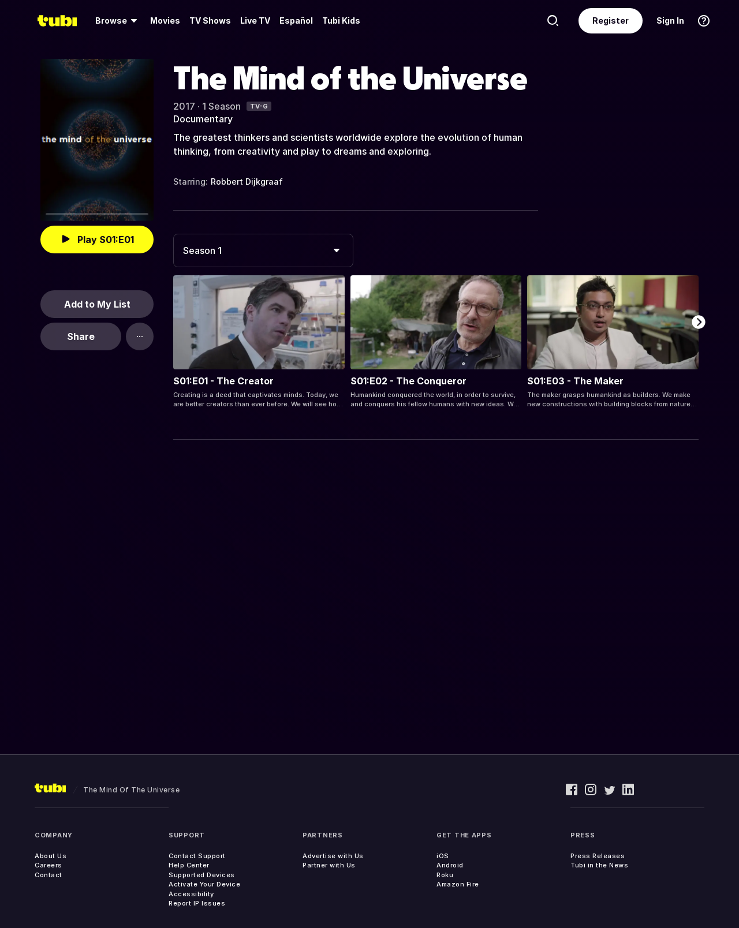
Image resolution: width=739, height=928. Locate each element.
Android (450, 865)
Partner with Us (329, 865)
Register (610, 20)
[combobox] (263, 250)
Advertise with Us (333, 856)
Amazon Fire (457, 884)
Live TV (255, 20)
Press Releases (597, 856)
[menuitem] (118, 21)
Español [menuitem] (296, 20)
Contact (48, 875)
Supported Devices (202, 875)
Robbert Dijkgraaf (247, 181)
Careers (48, 865)
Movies (165, 20)
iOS (442, 856)
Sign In (670, 20)
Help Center (189, 865)
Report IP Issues (197, 903)
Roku (444, 875)
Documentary (203, 119)
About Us (50, 856)
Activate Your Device (204, 884)
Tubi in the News (599, 865)
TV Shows (210, 20)
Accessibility (191, 894)
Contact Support (197, 856)
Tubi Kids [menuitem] (341, 20)
